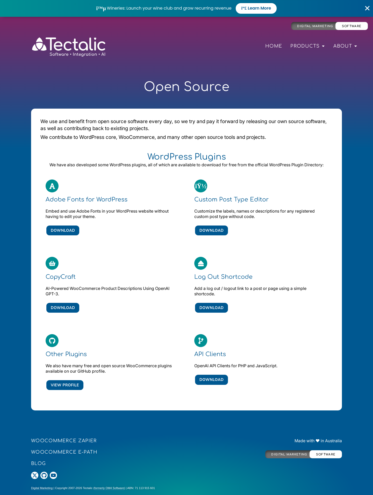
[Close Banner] (367, 8)
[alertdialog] (186, 8)
